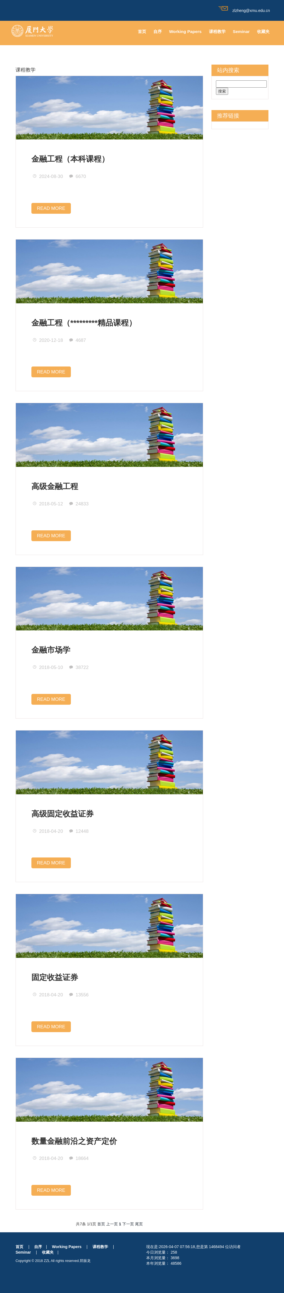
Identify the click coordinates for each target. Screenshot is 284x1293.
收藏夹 (263, 31)
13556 (78, 994)
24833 (78, 503)
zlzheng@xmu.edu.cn (244, 10)
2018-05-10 (48, 667)
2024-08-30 (48, 176)
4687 (77, 340)
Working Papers (185, 31)
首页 (142, 31)
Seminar (241, 31)
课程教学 (217, 31)
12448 (78, 831)
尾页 (139, 1224)
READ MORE (51, 208)
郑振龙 (85, 1261)
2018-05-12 (48, 503)
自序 (157, 31)
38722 (78, 667)
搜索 (222, 91)
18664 (78, 1158)
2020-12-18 (48, 340)
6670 (77, 176)
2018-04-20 (48, 831)
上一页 (112, 1224)
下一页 (128, 1224)
